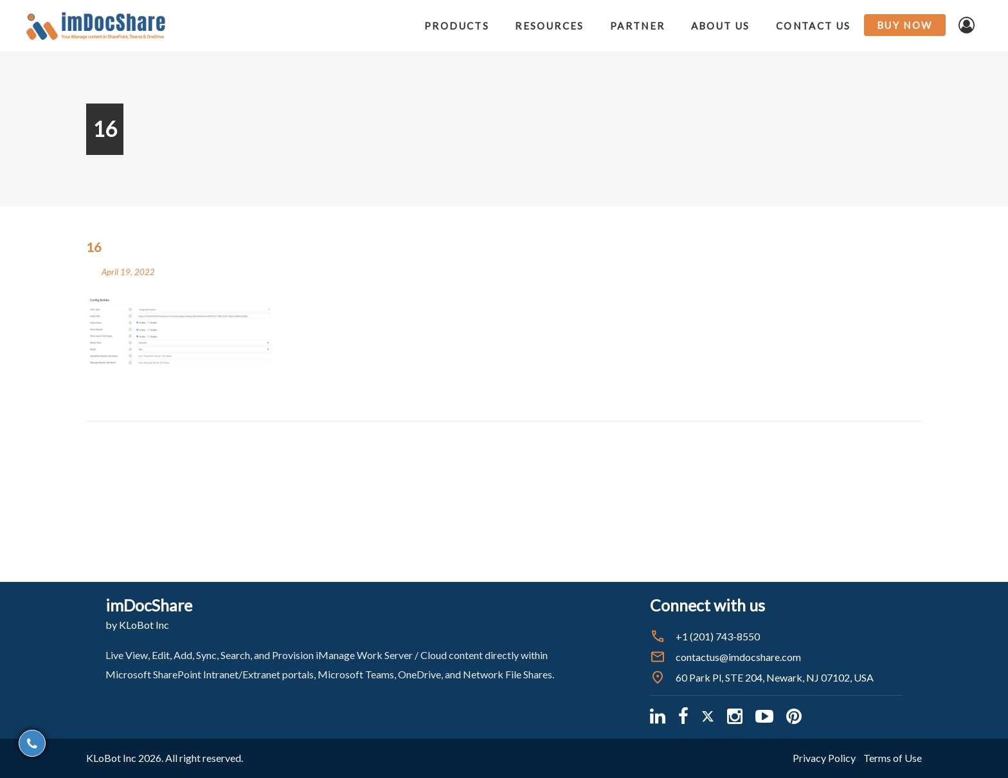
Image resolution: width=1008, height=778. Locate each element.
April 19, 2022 (128, 272)
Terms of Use (892, 758)
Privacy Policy (824, 758)
